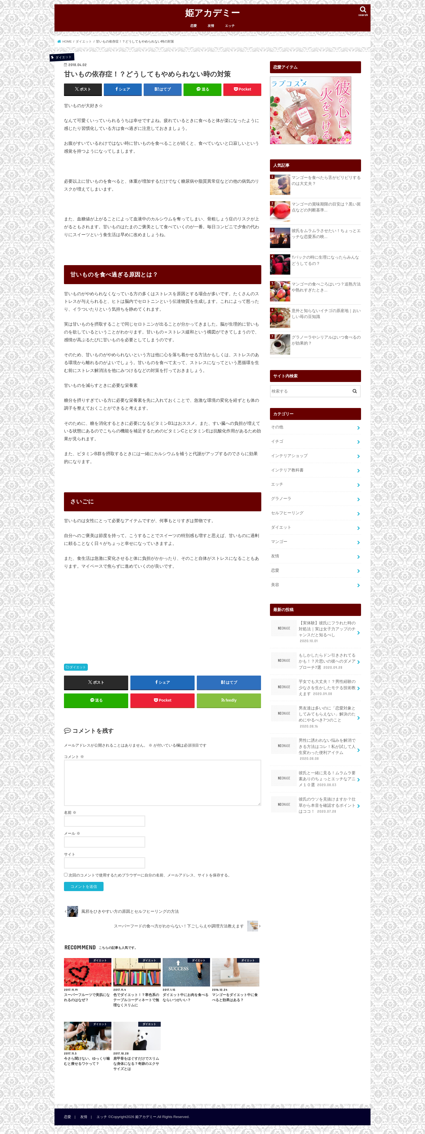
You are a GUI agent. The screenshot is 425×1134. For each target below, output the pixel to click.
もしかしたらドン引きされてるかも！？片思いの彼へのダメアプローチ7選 (313, 661)
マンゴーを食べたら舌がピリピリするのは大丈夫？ (326, 180)
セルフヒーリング (287, 513)
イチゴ (277, 441)
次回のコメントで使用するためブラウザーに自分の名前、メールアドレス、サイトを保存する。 (150, 875)
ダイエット (78, 667)
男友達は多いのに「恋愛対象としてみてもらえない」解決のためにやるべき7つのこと (313, 717)
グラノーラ (281, 498)
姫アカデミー (212, 12)
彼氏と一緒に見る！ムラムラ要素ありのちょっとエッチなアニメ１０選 (313, 779)
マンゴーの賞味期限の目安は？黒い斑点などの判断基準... (326, 207)
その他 (277, 427)
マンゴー (279, 541)
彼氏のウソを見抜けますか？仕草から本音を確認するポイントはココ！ (313, 805)
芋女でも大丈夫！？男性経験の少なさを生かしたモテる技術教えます (313, 687)
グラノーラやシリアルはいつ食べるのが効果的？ (326, 340)
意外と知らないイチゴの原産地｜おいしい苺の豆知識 (326, 314)
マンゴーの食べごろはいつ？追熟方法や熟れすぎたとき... (326, 287)
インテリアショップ (289, 455)
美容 (275, 584)
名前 (70, 812)
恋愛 (193, 26)
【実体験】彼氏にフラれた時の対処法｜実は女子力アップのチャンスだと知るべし (313, 632)
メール (72, 833)
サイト (69, 854)
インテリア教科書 (287, 470)
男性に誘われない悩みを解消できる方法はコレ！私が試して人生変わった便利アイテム (313, 749)
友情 (211, 26)
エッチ (230, 26)
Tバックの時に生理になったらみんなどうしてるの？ (325, 260)
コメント (74, 756)
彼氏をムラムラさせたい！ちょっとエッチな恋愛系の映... (326, 234)
